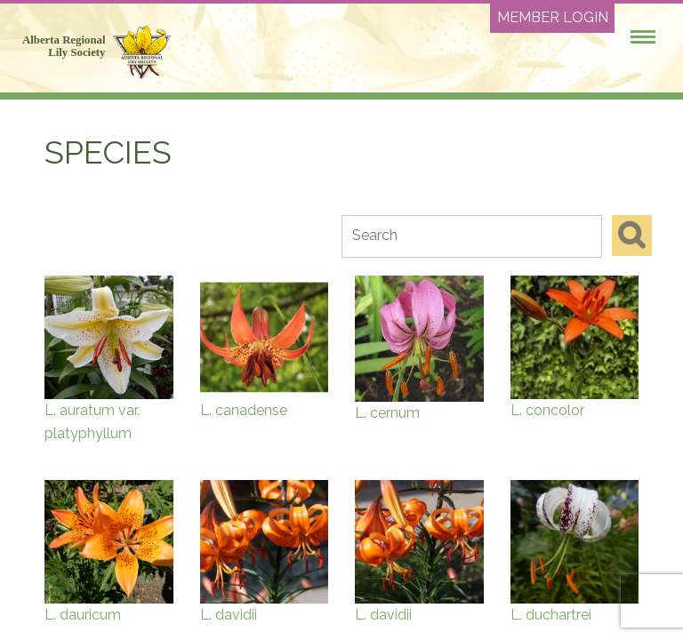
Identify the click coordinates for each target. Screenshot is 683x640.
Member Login (552, 17)
